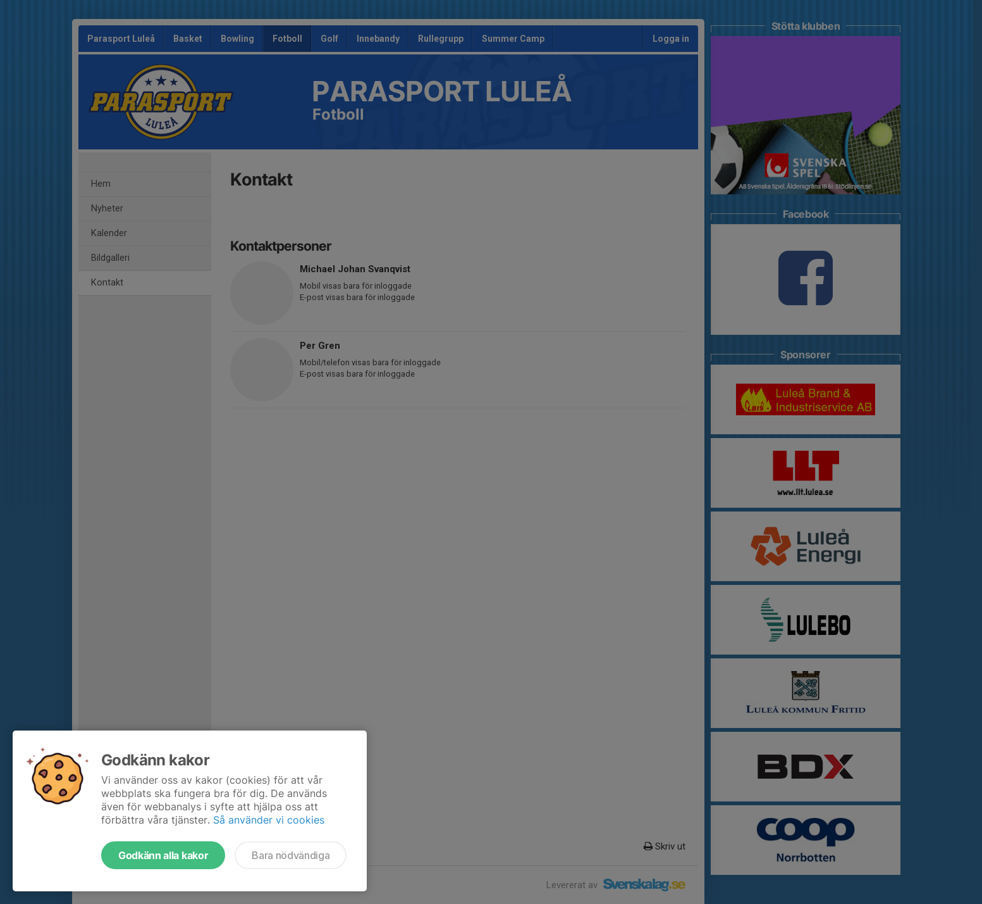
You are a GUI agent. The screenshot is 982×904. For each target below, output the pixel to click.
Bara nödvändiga (290, 855)
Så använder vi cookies (268, 819)
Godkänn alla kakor (163, 855)
